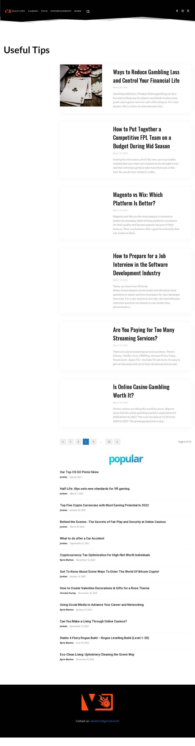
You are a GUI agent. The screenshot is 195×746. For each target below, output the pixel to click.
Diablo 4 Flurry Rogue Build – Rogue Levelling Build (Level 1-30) (104, 646)
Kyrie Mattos (67, 568)
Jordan (63, 485)
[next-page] (117, 450)
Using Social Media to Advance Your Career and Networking (102, 613)
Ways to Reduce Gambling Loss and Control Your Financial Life (143, 80)
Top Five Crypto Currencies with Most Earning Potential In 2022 (104, 514)
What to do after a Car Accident (82, 547)
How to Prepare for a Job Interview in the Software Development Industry (142, 273)
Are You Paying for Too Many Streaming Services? (144, 342)
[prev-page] (63, 450)
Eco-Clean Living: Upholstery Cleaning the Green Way (97, 663)
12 (109, 450)
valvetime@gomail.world (104, 729)
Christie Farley (68, 601)
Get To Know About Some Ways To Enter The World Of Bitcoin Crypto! (109, 580)
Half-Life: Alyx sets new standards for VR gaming (95, 497)
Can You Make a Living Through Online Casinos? (93, 630)
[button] (88, 11)
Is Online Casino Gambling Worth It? (144, 399)
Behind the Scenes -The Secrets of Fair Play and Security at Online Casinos (113, 530)
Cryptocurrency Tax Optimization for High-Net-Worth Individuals (105, 563)
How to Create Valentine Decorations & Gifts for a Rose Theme (104, 596)
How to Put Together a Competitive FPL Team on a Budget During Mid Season (144, 146)
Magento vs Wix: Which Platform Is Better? (140, 207)
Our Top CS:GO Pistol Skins (79, 480)
